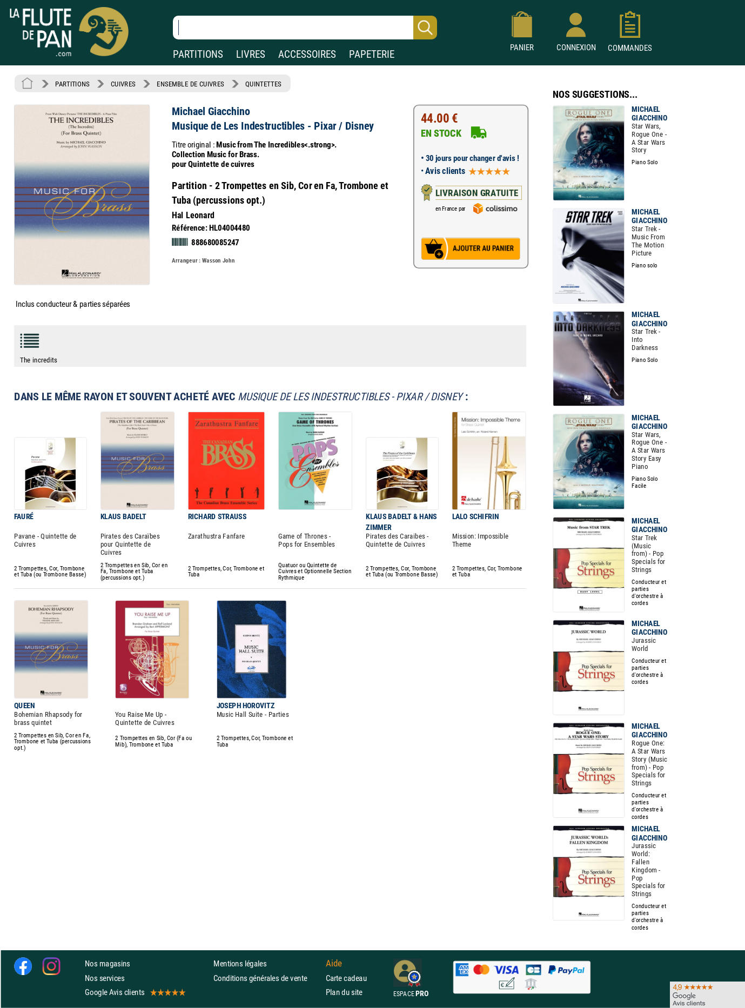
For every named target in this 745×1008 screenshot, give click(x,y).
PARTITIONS (198, 54)
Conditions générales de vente (267, 978)
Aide (334, 963)
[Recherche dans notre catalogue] (305, 27)
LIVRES (250, 54)
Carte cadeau (346, 978)
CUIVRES (123, 83)
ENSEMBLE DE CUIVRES (190, 83)
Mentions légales (239, 964)
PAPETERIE (371, 54)
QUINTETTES (263, 83)
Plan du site (344, 992)
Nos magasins (107, 964)
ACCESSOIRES (307, 54)
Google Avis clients (134, 992)
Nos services (104, 978)
